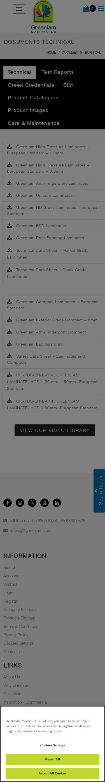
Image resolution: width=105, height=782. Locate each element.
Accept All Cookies (52, 773)
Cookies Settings (52, 745)
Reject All (52, 759)
